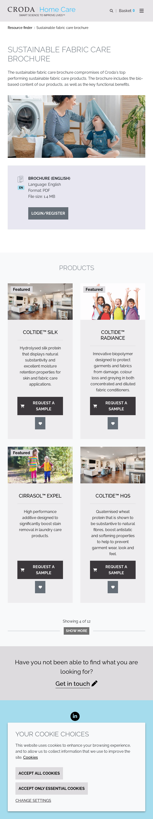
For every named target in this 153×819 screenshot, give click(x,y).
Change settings (33, 800)
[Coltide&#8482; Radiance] (112, 301)
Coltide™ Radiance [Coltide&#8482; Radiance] (113, 335)
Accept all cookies (39, 773)
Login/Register (48, 213)
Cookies (30, 757)
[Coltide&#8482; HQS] (112, 465)
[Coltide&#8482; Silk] (40, 301)
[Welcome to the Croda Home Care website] (42, 9)
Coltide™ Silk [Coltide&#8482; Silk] (40, 332)
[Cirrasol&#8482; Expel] (40, 465)
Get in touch (73, 683)
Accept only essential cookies (52, 788)
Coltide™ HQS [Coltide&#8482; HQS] (113, 496)
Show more (76, 631)
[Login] (40, 423)
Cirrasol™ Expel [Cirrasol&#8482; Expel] (40, 496)
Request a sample (38, 406)
